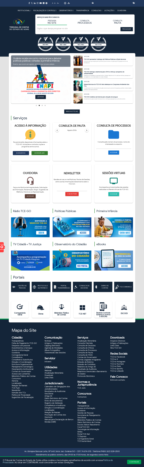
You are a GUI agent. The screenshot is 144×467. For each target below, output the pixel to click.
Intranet (48, 362)
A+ (58, 3)
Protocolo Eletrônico (86, 376)
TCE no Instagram (117, 362)
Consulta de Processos (87, 350)
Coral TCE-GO (83, 427)
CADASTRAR (72, 194)
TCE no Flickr (115, 366)
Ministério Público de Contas (24, 376)
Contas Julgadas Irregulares (89, 360)
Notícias (48, 341)
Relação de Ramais (19, 386)
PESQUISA (52, 22)
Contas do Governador (21, 371)
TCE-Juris (81, 388)
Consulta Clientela (85, 343)
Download (49, 375)
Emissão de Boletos (85, 362)
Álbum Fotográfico (52, 350)
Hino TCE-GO (116, 348)
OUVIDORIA (121, 11)
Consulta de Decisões (86, 346)
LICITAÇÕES (109, 11)
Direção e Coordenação (22, 362)
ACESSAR (113, 152)
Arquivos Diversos (117, 341)
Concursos (16, 378)
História (15, 381)
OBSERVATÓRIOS (66, 11)
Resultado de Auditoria (87, 369)
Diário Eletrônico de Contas (56, 398)
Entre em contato (117, 380)
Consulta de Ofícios (85, 348)
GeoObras (49, 394)
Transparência (18, 341)
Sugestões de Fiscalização (23, 397)
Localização (17, 383)
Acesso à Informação (20, 350)
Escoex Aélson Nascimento (88, 425)
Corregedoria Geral (20, 355)
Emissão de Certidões (86, 364)
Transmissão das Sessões (55, 353)
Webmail (48, 370)
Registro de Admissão (54, 403)
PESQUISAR (126, 29)
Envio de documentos (54, 401)
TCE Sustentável (84, 441)
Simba (79, 432)
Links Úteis (49, 378)
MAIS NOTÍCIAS (72, 111)
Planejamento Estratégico (22, 367)
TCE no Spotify (116, 369)
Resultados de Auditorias (55, 391)
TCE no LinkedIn (117, 371)
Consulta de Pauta (85, 353)
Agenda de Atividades (54, 348)
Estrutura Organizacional (22, 364)
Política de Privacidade (21, 395)
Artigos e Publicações (54, 343)
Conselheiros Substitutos (22, 360)
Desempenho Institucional (22, 369)
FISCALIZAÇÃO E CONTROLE (45, 11)
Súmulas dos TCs (19, 393)
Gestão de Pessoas (85, 413)
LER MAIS (40, 97)
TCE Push (16, 388)
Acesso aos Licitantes (21, 374)
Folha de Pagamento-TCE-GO (24, 343)
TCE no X (114, 359)
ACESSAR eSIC (39, 153)
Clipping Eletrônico (52, 346)
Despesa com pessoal (21, 346)
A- (55, 3)
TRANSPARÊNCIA (82, 11)
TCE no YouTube (117, 364)
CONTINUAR (134, 462)
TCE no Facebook (117, 357)
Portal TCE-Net (83, 434)
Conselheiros (17, 357)
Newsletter (16, 390)
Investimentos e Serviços (22, 348)
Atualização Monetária (54, 373)
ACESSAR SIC (21, 153)
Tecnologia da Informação (88, 429)
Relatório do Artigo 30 (86, 367)
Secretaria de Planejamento (88, 415)
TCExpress (81, 436)
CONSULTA (85, 22)
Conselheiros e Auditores (55, 405)
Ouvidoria (16, 353)
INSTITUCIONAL (24, 11)
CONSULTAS (96, 11)
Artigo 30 (48, 396)
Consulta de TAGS (85, 355)
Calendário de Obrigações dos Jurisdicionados (57, 388)
